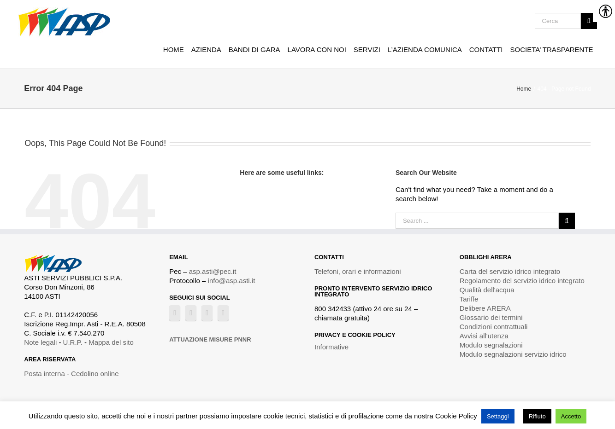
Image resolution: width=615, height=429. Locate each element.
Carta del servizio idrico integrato (510, 271)
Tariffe (469, 299)
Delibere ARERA (485, 308)
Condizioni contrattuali (494, 326)
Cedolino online (94, 373)
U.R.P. (73, 342)
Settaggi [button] (498, 416)
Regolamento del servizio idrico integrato (522, 280)
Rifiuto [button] (537, 416)
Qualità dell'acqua (487, 290)
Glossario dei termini (491, 317)
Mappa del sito (111, 342)
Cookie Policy (456, 416)
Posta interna (44, 373)
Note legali (40, 342)
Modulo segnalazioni (491, 345)
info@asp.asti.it (231, 280)
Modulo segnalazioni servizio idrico (513, 354)
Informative (331, 347)
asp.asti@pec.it (213, 271)
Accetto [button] (571, 416)
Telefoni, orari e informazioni (357, 271)
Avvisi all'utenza (484, 336)
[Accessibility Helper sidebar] (604, 11)
